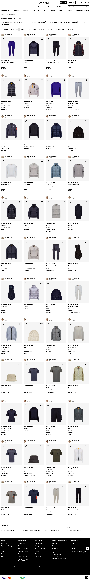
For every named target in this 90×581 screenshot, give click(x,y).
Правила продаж (57, 578)
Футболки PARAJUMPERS (74, 528)
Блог (2, 551)
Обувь (53, 10)
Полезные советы (23, 556)
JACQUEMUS (40, 566)
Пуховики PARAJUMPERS (8, 528)
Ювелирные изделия (82, 10)
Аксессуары (35, 10)
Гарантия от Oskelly (6, 546)
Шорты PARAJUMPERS (29, 528)
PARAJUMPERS (6, 60)
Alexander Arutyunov (69, 566)
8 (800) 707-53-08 (57, 550)
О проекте (4, 543)
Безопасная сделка (23, 548)
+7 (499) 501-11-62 (56, 554)
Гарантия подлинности (24, 546)
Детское (50, 7)
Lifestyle (59, 7)
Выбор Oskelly (5, 10)
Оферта (65, 578)
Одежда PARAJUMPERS (52, 528)
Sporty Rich (77, 566)
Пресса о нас (5, 548)
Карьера (3, 556)
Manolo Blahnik (59, 566)
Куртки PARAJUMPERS (7, 530)
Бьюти (45, 10)
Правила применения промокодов (24, 560)
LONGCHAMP (51, 566)
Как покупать (21, 543)
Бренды (25, 10)
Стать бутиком (39, 554)
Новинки (16, 10)
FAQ (53, 546)
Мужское (4, 14)
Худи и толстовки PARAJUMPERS (32, 530)
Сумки (70, 10)
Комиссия (37, 551)
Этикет (3, 554)
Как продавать (39, 543)
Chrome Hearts (19, 566)
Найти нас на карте (57, 561)
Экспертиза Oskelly (40, 546)
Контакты (54, 543)
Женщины (32, 7)
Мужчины (41, 7)
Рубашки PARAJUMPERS (52, 530)
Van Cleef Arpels (28, 566)
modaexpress (8, 34)
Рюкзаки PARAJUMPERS (74, 530)
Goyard (34, 566)
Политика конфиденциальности (75, 578)
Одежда (61, 10)
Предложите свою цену (24, 554)
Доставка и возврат (23, 551)
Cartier (45, 566)
